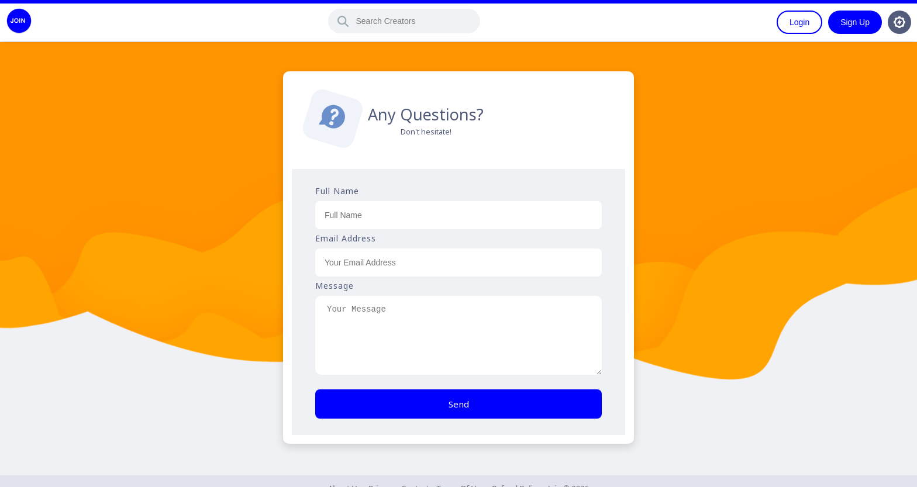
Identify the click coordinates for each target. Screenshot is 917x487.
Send (459, 404)
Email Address (345, 238)
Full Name (337, 190)
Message (334, 285)
